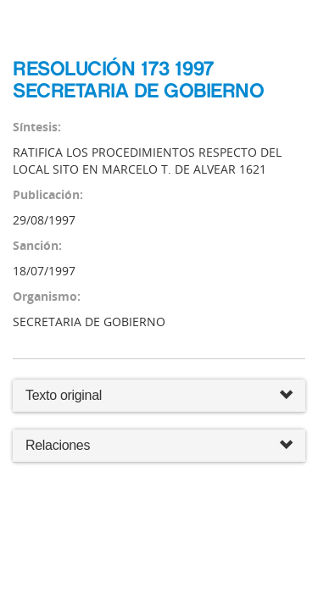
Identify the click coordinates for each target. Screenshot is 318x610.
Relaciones (159, 446)
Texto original (63, 395)
